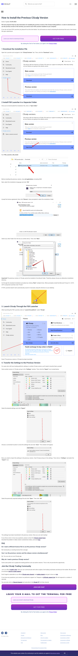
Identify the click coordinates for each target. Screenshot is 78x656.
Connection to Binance (65, 635)
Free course (63, 633)
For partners (24, 640)
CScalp (22, 635)
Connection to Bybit (65, 637)
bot (57, 574)
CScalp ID (23, 633)
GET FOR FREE (58, 38)
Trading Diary (44, 642)
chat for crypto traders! (14, 571)
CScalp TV (36, 582)
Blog (42, 635)
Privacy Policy (53, 43)
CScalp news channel (28, 574)
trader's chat (13, 569)
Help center (43, 633)
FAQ (22, 642)
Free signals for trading (46, 640)
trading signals (41, 574)
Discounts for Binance (26, 637)
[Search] (39, 4)
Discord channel (17, 582)
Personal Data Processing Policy (39, 648)
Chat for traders (44, 637)
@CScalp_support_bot (49, 577)
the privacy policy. (55, 653)
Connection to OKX (64, 642)
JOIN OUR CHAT (39, 587)
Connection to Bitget (65, 640)
